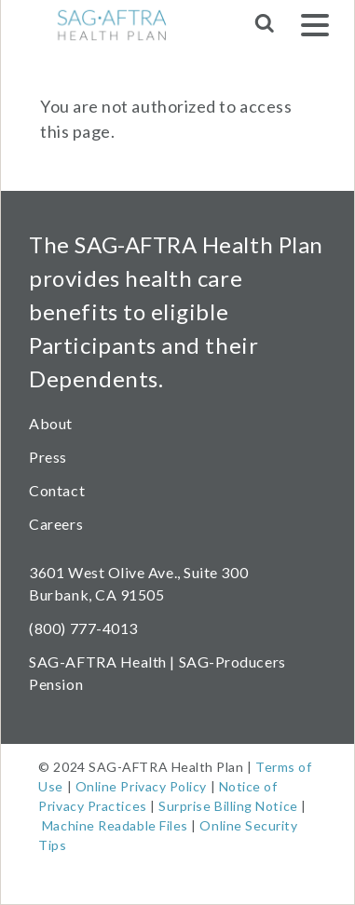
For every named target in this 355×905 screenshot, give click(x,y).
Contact (57, 490)
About (51, 423)
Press (48, 457)
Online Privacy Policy (141, 786)
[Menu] (315, 28)
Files (172, 825)
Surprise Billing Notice (227, 806)
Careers (56, 524)
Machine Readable (99, 825)
